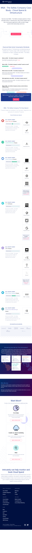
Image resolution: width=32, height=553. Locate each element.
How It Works (5, 490)
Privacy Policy (12, 524)
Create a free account (16, 420)
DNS (6, 248)
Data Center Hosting (10, 293)
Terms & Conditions (6, 524)
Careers (4, 516)
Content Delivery (9, 142)
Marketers (17, 490)
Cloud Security (5, 504)
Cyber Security (9, 121)
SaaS (6, 203)
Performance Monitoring (11, 309)
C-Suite (16, 494)
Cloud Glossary (5, 518)
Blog (3, 509)
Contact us (5, 511)
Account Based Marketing (20, 502)
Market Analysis (18, 499)
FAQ (3, 513)
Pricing (4, 494)
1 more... (18, 60)
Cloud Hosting (9, 159)
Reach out (16, 99)
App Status (5, 514)
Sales (16, 492)
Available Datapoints (7, 492)
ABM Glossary (5, 520)
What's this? (12, 66)
